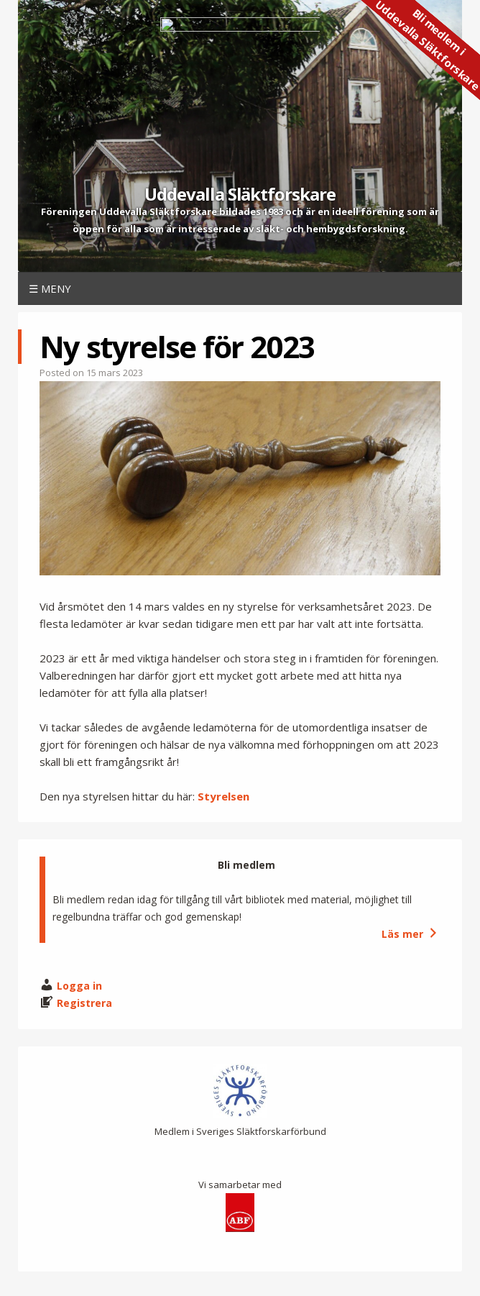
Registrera (84, 1003)
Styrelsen (223, 796)
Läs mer (411, 934)
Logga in (79, 985)
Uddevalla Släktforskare (239, 194)
